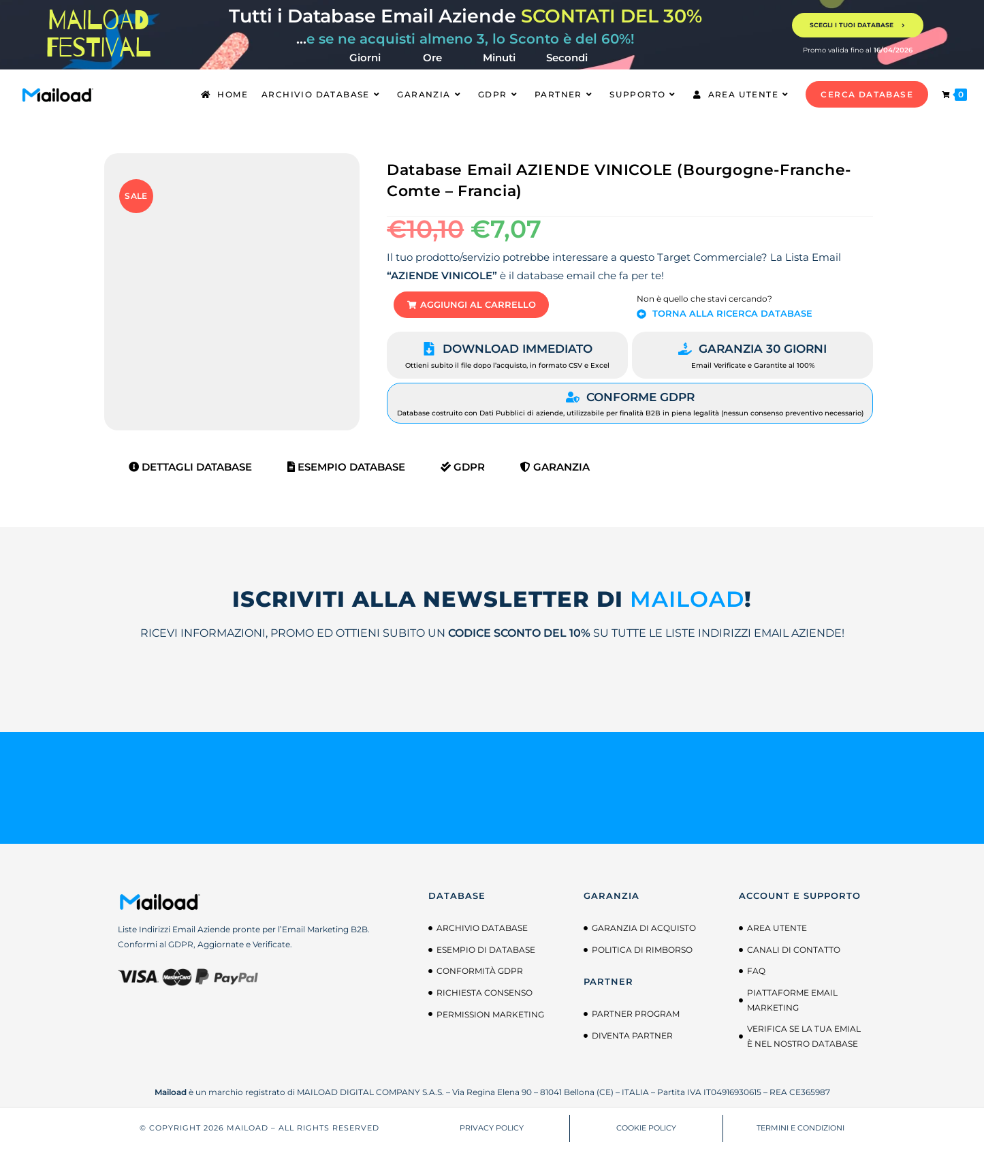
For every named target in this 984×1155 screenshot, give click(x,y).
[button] (488, 308)
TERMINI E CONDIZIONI (800, 1134)
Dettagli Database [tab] (190, 473)
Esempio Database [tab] (346, 473)
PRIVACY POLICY (492, 1134)
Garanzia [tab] (555, 473)
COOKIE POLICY (646, 1134)
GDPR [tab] (463, 473)
